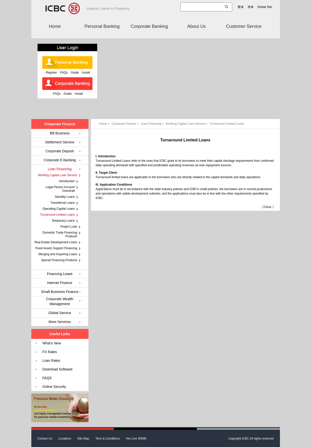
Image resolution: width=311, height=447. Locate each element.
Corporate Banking (149, 26)
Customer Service (244, 26)
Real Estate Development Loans (55, 242)
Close (267, 207)
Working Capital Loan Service (187, 123)
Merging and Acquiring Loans (58, 254)
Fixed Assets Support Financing (56, 248)
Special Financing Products (59, 260)
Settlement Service (59, 142)
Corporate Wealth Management (59, 301)
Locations (64, 438)
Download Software (58, 369)
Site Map (83, 438)
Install (86, 72)
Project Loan (68, 226)
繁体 (241, 7)
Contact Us (45, 438)
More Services (59, 322)
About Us (196, 26)
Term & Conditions (107, 438)
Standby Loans (65, 197)
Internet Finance (59, 283)
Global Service (59, 313)
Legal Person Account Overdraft (60, 189)
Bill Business (59, 133)
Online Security (54, 387)
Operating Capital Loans (59, 208)
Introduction (67, 181)
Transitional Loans (62, 202)
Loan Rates (51, 361)
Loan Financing (152, 123)
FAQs (64, 72)
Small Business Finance (59, 292)
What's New (52, 343)
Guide (75, 72)
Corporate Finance (126, 123)
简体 (251, 7)
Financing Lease (60, 274)
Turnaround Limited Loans (226, 123)
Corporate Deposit (59, 151)
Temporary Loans (63, 220)
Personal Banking (102, 26)
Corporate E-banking (60, 160)
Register (51, 72)
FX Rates (50, 352)
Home (55, 26)
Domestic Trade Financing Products (60, 234)
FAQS (47, 378)
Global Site (265, 7)
